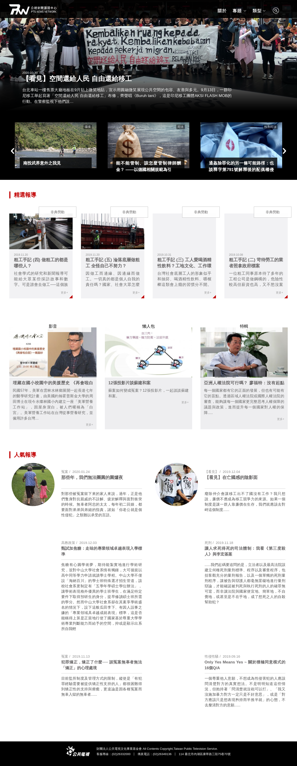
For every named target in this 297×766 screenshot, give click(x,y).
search (275, 12)
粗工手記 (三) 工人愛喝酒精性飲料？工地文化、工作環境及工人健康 (184, 265)
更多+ (64, 292)
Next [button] (284, 151)
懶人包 (148, 326)
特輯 (244, 326)
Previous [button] (12, 151)
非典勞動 (58, 212)
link (41, 231)
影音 (53, 326)
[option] (56, 145)
